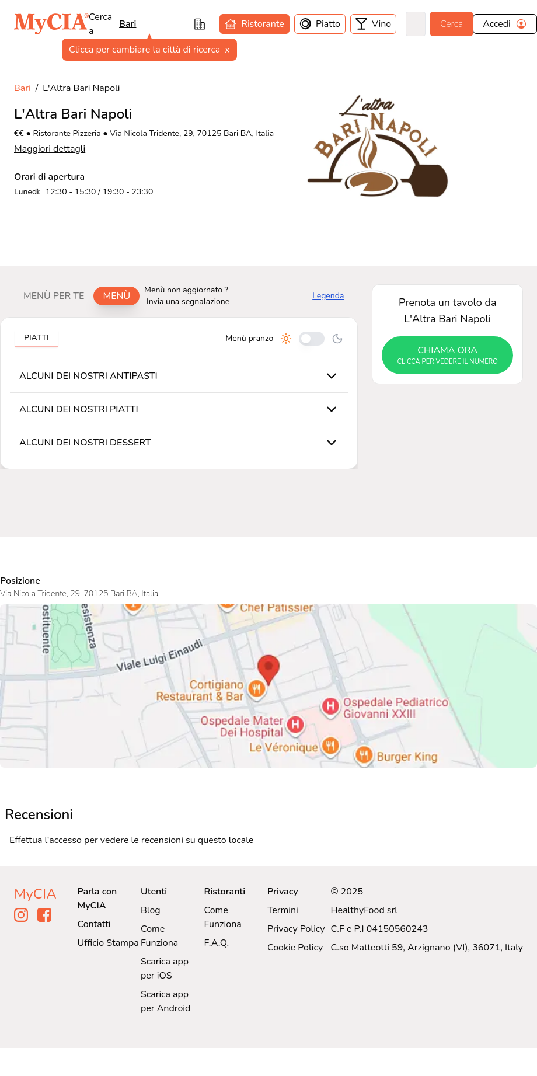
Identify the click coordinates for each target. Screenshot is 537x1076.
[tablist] (77, 296)
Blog (151, 910)
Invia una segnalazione (188, 301)
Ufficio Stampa (108, 942)
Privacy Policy (296, 928)
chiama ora (447, 355)
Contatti (94, 924)
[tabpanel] (179, 393)
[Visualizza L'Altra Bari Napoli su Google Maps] (268, 686)
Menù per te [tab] (53, 296)
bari (127, 24)
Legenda (328, 295)
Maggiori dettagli (49, 148)
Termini (282, 910)
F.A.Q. (216, 942)
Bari (22, 88)
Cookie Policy (295, 947)
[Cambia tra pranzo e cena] (312, 339)
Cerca (451, 24)
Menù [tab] (116, 296)
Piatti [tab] (36, 337)
